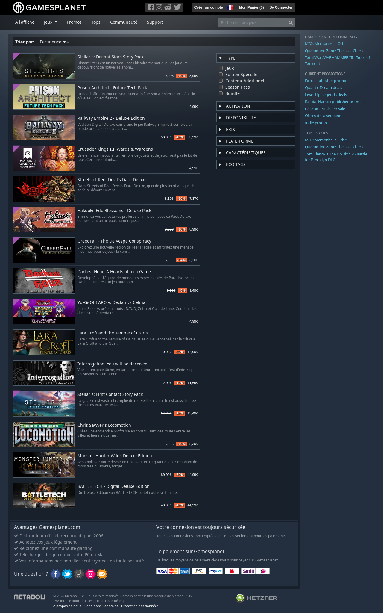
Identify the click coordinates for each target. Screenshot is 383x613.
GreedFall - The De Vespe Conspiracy (114, 241)
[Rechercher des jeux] (252, 22)
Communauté (123, 22)
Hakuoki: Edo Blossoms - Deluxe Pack (114, 210)
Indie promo (316, 122)
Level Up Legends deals (326, 94)
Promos (74, 22)
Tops (96, 22)
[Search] (290, 22)
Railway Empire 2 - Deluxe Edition (111, 118)
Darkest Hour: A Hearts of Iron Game (114, 271)
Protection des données (139, 605)
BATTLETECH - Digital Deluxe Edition (113, 486)
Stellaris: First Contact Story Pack (110, 394)
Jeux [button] (49, 22)
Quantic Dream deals (323, 87)
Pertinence (54, 42)
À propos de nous (67, 605)
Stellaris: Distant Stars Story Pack (110, 57)
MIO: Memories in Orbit (326, 43)
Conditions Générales (101, 605)
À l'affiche (24, 22)
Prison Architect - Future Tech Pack (112, 87)
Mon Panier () (251, 7)
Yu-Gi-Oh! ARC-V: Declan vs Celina (111, 302)
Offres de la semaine (323, 115)
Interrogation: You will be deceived (112, 364)
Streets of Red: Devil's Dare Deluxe (112, 179)
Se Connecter (281, 7)
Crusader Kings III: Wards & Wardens (115, 149)
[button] (229, 7)
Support (155, 22)
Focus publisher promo (325, 80)
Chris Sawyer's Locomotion (104, 425)
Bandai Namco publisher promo (333, 101)
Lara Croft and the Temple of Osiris (112, 333)
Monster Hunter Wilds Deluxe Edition (114, 455)
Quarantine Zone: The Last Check (334, 50)
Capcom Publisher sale (325, 108)
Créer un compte (208, 7)
